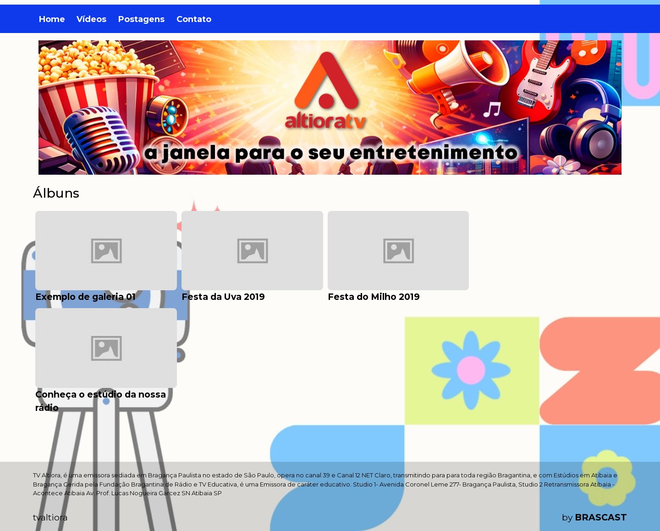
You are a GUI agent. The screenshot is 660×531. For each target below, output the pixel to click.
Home (52, 19)
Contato (193, 19)
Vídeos (91, 19)
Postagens (141, 19)
